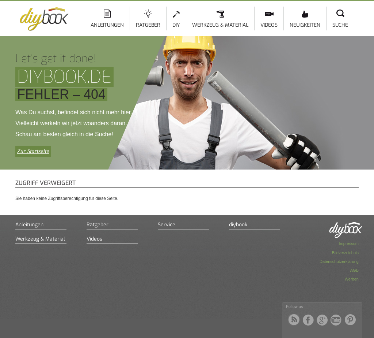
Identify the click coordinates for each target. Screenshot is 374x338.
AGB (354, 270)
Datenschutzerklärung (339, 261)
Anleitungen (107, 25)
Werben (352, 279)
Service (166, 224)
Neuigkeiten (305, 25)
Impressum (349, 243)
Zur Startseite (33, 151)
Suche (340, 25)
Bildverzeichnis (345, 252)
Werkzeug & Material (220, 25)
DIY (176, 25)
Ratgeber (148, 25)
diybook (238, 224)
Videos (269, 25)
